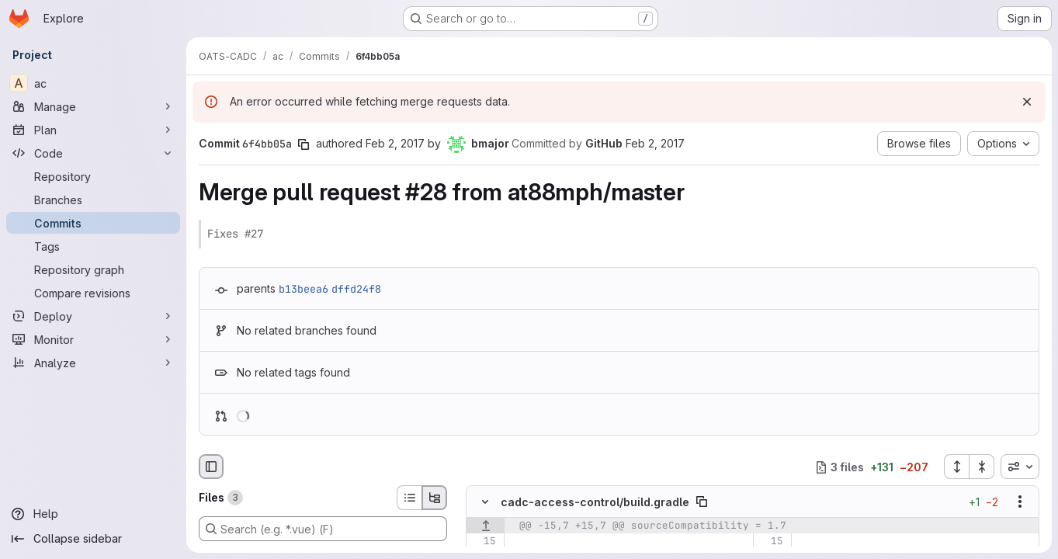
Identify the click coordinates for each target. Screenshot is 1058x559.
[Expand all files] (956, 466)
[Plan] (93, 130)
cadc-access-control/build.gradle (595, 502)
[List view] (409, 497)
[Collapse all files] (982, 466)
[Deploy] (93, 316)
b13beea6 (303, 289)
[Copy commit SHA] (303, 144)
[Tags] (93, 246)
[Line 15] (483, 542)
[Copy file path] (701, 502)
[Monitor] (93, 339)
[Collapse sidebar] (93, 539)
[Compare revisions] (93, 293)
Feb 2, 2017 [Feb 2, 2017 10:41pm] (395, 143)
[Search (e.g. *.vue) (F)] (323, 528)
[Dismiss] (1027, 101)
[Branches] (93, 199)
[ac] (93, 83)
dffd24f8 (356, 289)
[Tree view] (434, 497)
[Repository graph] (93, 269)
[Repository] (93, 176)
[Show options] (1020, 502)
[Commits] (93, 223)
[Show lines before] (486, 526)
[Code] (93, 153)
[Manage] (93, 106)
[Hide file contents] (485, 502)
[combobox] (1020, 466)
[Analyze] (93, 362)
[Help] (93, 514)
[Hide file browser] (211, 466)
